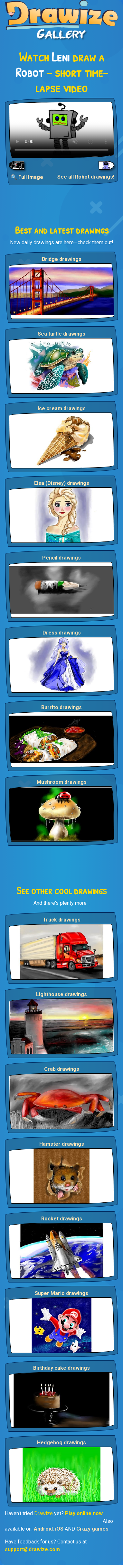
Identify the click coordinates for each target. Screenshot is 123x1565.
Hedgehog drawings (61, 1443)
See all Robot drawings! (85, 177)
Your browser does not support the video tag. (61, 130)
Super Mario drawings (61, 1293)
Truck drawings (61, 920)
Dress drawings (62, 633)
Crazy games (92, 1529)
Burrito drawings (61, 707)
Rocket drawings (61, 1219)
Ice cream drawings (62, 408)
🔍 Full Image (27, 177)
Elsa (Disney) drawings (61, 483)
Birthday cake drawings (61, 1368)
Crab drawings (61, 1069)
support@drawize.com (32, 1549)
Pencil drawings (61, 558)
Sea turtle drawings (61, 334)
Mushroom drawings (62, 782)
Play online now (84, 1513)
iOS (59, 1529)
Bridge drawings (61, 259)
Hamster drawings (61, 1144)
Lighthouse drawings (61, 994)
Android (43, 1529)
